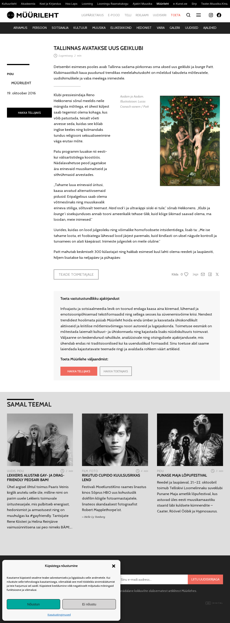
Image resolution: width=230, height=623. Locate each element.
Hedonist (144, 28)
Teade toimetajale (76, 274)
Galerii (175, 28)
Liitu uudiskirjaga (205, 579)
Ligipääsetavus (93, 15)
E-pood (114, 15)
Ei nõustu (89, 604)
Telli (127, 15)
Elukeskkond (121, 28)
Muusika (99, 28)
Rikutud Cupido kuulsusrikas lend (111, 477)
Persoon (40, 28)
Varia (161, 28)
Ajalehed (210, 28)
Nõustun (33, 604)
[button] (113, 566)
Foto (93, 471)
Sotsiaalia (60, 28)
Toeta (175, 15)
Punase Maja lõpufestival (182, 475)
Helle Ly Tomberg (94, 516)
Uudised (191, 28)
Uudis (11, 471)
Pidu (10, 74)
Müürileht (21, 83)
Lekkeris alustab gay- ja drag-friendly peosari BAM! (35, 477)
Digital (214, 603)
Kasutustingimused (59, 614)
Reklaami (142, 15)
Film (85, 471)
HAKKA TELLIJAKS (29, 112)
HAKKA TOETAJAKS (116, 371)
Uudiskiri (159, 15)
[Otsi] (188, 15)
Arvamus (20, 28)
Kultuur (80, 28)
